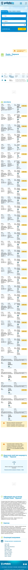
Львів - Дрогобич (8, 554)
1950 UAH (24, 171)
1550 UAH (24, 105)
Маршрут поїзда (4, 11)
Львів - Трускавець (8, 552)
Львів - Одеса (7, 548)
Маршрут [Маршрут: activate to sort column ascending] (10, 73)
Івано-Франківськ (11, 76)
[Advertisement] (14, 40)
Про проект (10, 567)
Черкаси (12, 77)
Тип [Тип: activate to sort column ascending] (2, 73)
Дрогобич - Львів (8, 553)
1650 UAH (24, 135)
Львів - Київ (7, 543)
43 (4, 75)
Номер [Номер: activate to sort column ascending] (5, 73)
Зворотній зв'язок (22, 567)
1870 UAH (24, 162)
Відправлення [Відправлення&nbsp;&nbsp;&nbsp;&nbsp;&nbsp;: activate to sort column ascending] (18, 73)
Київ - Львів (7, 545)
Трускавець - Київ (8, 549)
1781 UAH (24, 145)
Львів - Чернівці (8, 556)
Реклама (15, 567)
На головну (4, 567)
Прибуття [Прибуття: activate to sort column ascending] (23, 73)
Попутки (14, 11)
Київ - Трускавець (8, 550)
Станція (9, 11)
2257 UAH (24, 363)
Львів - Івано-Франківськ (10, 546)
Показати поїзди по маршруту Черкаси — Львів (14, 469)
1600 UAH (24, 126)
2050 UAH (24, 304)
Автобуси (18, 11)
